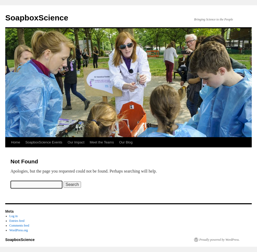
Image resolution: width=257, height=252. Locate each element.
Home (15, 142)
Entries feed (17, 221)
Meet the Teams (102, 142)
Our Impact (76, 142)
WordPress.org (18, 230)
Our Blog (125, 142)
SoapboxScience (36, 17)
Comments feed (19, 225)
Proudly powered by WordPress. (219, 240)
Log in (13, 216)
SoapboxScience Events (43, 142)
